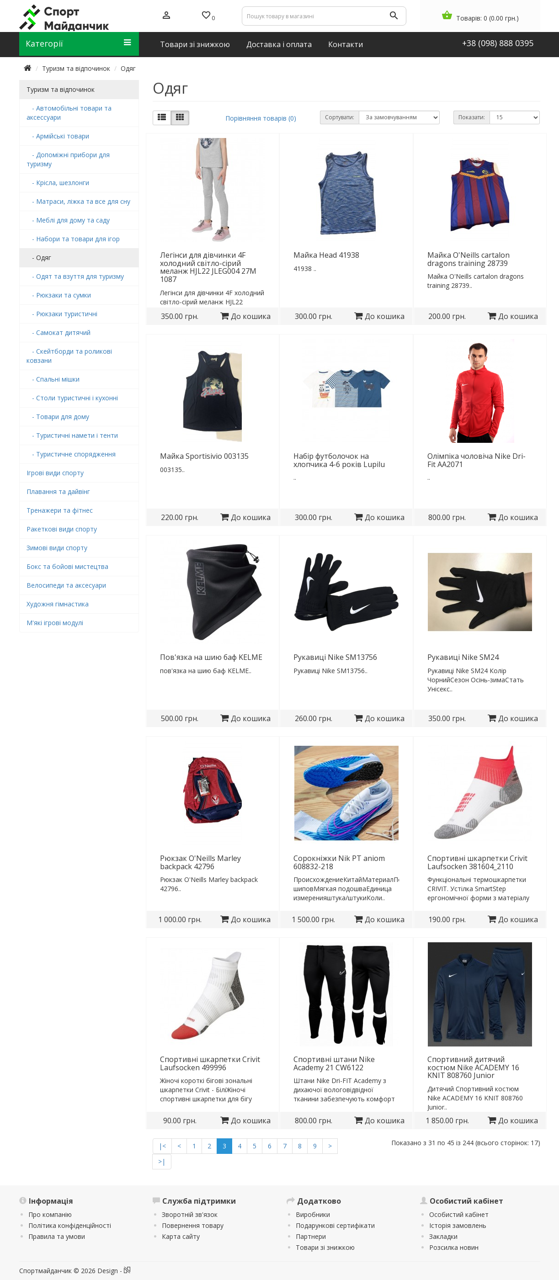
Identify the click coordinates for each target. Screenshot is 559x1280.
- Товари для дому (58, 416)
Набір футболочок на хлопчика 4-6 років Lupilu (339, 460)
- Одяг (39, 257)
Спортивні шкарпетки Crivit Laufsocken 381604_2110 (477, 862)
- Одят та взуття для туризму (75, 276)
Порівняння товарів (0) (260, 118)
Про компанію (50, 1214)
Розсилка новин (454, 1247)
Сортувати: (339, 117)
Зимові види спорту (57, 547)
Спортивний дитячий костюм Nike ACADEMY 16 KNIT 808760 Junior (473, 1067)
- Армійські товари (58, 136)
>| (161, 1161)
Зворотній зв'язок (190, 1214)
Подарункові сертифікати (335, 1225)
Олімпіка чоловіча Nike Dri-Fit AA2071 (476, 460)
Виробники (313, 1214)
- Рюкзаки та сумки (59, 295)
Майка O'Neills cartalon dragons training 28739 (468, 259)
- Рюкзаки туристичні (62, 313)
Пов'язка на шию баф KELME (211, 657)
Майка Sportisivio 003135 (204, 456)
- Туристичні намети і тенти (72, 435)
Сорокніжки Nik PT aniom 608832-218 (339, 862)
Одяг (128, 68)
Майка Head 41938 (326, 255)
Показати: (471, 117)
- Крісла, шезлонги (58, 182)
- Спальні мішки (53, 379)
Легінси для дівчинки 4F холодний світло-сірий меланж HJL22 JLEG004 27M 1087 (208, 267)
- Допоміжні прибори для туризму (68, 159)
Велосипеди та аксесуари (66, 585)
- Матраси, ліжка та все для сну (78, 201)
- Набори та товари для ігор (73, 238)
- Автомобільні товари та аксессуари (69, 113)
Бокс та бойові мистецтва (67, 566)
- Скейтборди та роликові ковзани (69, 356)
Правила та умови (56, 1236)
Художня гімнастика (58, 604)
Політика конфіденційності (69, 1225)
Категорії (78, 43)
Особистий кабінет (459, 1214)
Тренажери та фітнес (60, 510)
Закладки (443, 1236)
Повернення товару (193, 1225)
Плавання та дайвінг (58, 491)
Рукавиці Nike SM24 (463, 657)
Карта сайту (181, 1236)
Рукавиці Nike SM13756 (335, 657)
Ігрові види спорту (55, 472)
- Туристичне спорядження (71, 454)
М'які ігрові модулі (55, 622)
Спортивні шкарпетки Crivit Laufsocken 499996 (210, 1063)
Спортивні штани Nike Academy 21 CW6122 (334, 1063)
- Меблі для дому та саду (68, 220)
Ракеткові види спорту (62, 529)
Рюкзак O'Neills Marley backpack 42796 (200, 862)
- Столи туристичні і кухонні (72, 397)
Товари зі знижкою (325, 1247)
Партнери (311, 1236)
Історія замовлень (457, 1225)
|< (162, 1146)
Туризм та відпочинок (76, 68)
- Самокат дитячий (59, 332)
